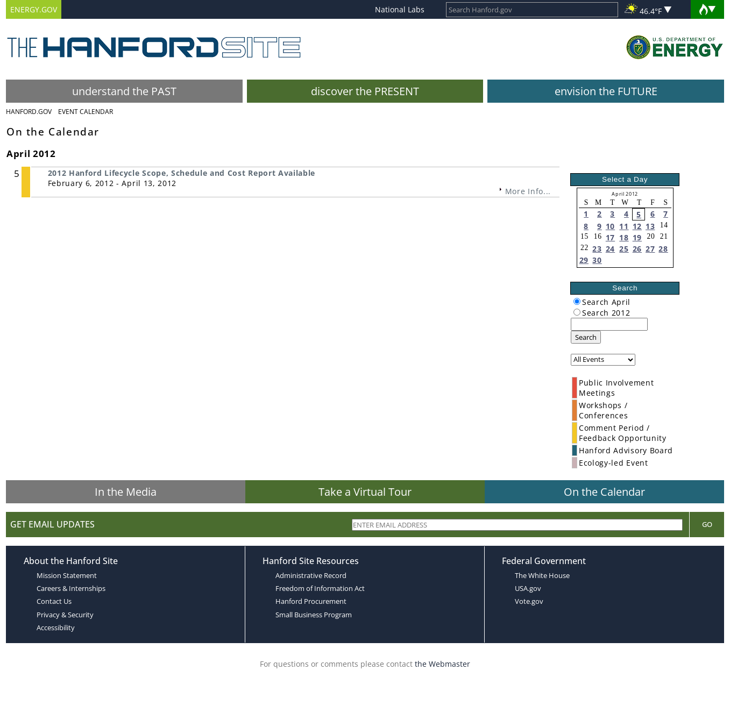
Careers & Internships (71, 588)
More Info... (528, 191)
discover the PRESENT (365, 91)
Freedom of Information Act (320, 588)
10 (610, 226)
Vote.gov (529, 601)
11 (623, 226)
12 (637, 226)
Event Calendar (85, 111)
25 (623, 249)
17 (610, 237)
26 (637, 249)
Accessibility (56, 627)
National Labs (399, 9)
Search (586, 337)
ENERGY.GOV (33, 9)
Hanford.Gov (29, 111)
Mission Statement (67, 575)
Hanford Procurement (310, 601)
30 (596, 260)
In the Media (126, 491)
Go (707, 524)
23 (596, 249)
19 (637, 237)
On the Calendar (604, 491)
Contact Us (54, 601)
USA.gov (528, 588)
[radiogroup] (576, 301)
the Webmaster (442, 664)
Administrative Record (310, 575)
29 (584, 260)
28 (663, 249)
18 (623, 237)
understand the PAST (124, 91)
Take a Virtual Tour (365, 491)
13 (650, 226)
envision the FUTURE (606, 91)
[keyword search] (609, 324)
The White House (542, 575)
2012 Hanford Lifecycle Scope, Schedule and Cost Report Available (182, 173)
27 (650, 249)
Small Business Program (313, 614)
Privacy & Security (65, 614)
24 (610, 249)
